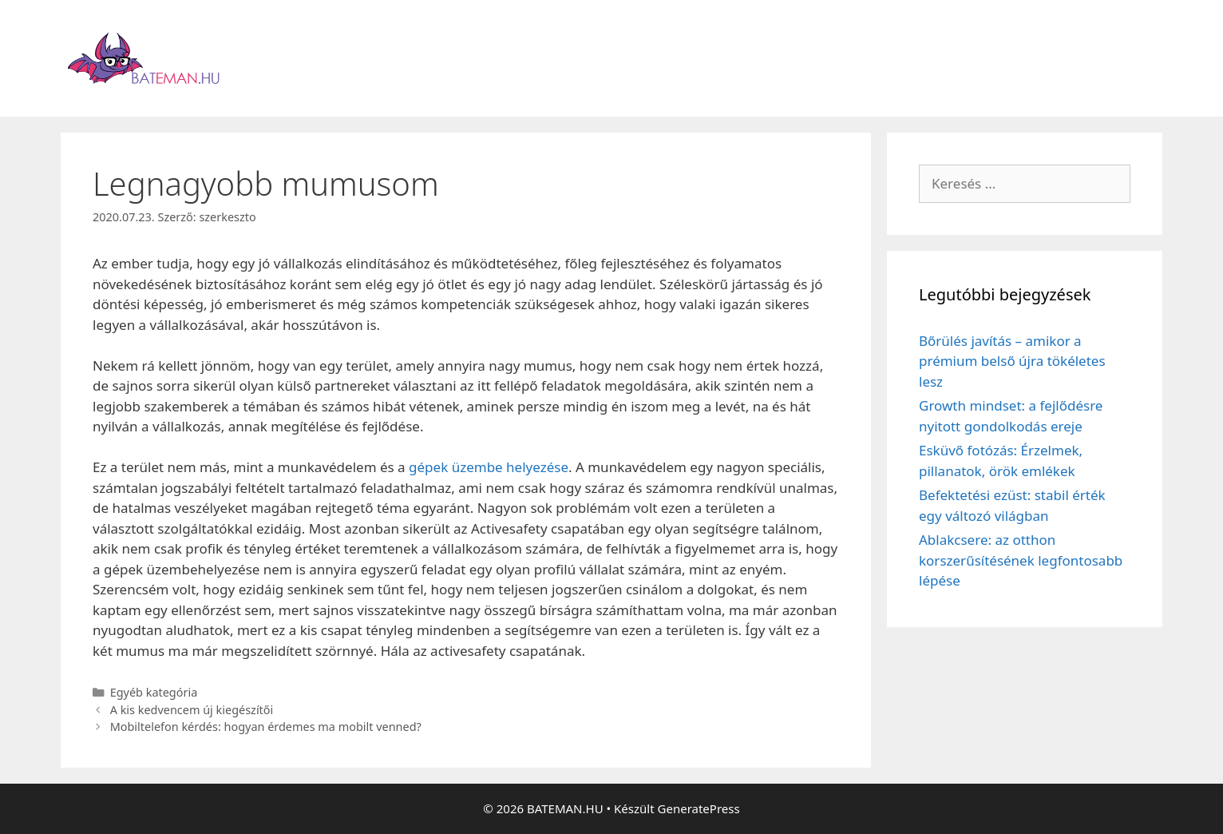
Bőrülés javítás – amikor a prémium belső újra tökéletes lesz (1012, 361)
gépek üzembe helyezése (488, 467)
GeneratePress (699, 808)
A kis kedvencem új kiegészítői (192, 709)
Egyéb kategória (154, 692)
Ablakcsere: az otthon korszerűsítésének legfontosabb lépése (1020, 560)
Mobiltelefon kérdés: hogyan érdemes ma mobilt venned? (266, 726)
